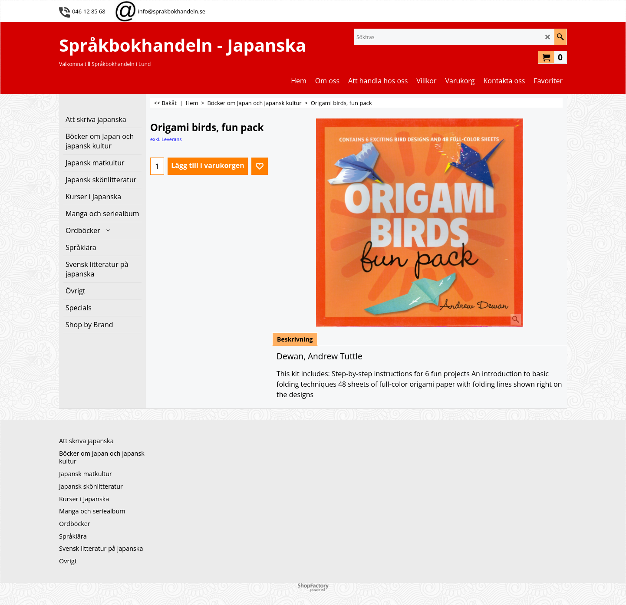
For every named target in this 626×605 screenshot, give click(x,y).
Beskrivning (295, 339)
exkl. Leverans (165, 139)
